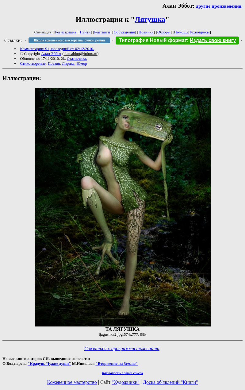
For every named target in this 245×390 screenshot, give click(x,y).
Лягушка (150, 19)
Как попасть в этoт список (122, 373)
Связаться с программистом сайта (121, 348)
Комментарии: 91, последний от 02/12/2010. (57, 48)
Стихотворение (33, 63)
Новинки (146, 32)
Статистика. (77, 58)
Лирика (68, 63)
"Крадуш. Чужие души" (49, 363)
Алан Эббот (51, 53)
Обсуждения (124, 32)
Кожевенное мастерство (72, 382)
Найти (85, 32)
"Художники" (125, 382)
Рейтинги (102, 32)
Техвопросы (199, 32)
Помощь (181, 32)
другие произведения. (219, 6)
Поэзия (54, 63)
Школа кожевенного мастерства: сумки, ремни (69, 40)
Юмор (82, 63)
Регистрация (65, 32)
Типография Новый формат (153, 40)
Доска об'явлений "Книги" (170, 382)
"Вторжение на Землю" (116, 363)
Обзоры (163, 32)
